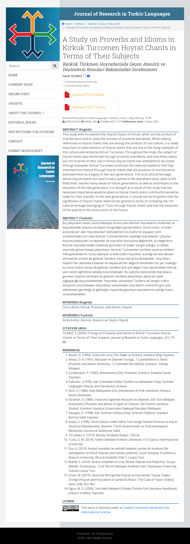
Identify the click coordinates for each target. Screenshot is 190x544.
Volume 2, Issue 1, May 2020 (104, 23)
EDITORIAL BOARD (22, 122)
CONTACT (15, 141)
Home (67, 23)
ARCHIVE (15, 103)
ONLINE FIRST (19, 94)
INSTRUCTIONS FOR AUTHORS (31, 132)
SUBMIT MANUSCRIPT (25, 151)
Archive (80, 23)
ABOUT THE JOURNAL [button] (25, 113)
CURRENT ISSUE (20, 84)
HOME (13, 75)
